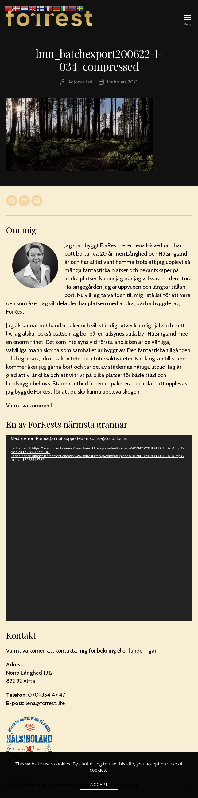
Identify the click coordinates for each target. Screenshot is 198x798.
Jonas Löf (83, 82)
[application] (99, 528)
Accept (99, 784)
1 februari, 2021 (122, 82)
